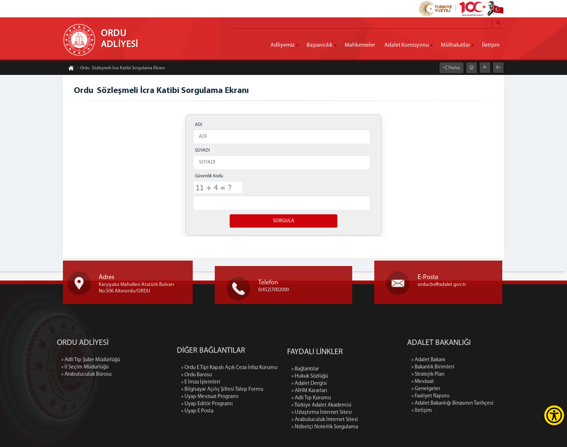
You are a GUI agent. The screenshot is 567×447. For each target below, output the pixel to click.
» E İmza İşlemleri (200, 427)
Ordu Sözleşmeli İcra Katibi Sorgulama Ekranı (121, 71)
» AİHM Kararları (309, 443)
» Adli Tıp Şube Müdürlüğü (35, 360)
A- (485, 64)
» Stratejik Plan (482, 374)
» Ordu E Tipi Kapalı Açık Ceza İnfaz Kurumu (229, 412)
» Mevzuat (477, 381)
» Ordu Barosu (196, 419)
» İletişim (476, 410)
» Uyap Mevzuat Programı (210, 441)
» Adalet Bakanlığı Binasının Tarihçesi (507, 403)
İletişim (490, 45)
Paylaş (453, 65)
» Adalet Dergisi (309, 436)
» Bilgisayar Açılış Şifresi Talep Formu (222, 434)
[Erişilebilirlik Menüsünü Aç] (554, 415)
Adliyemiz (282, 45)
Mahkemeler (360, 45)
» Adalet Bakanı (483, 360)
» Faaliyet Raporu (485, 396)
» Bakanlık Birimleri (488, 367)
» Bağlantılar (305, 421)
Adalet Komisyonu (406, 45)
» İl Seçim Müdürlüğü (30, 367)
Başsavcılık (320, 45)
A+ (498, 64)
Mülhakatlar (455, 45)
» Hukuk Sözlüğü (309, 428)
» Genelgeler (480, 389)
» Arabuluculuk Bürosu (31, 374)
